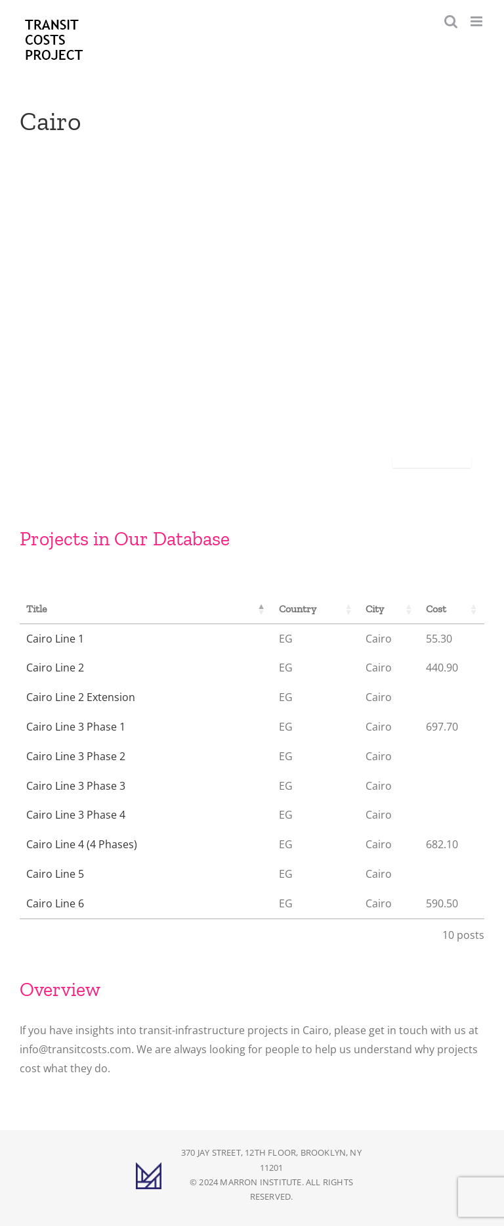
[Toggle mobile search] (450, 21)
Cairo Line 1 (55, 638)
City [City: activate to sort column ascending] (375, 608)
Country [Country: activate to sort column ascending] (297, 608)
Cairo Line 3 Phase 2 (75, 756)
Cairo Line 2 (55, 667)
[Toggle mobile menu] (477, 21)
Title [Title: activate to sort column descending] (36, 608)
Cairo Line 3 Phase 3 (75, 786)
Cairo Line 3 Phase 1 (75, 726)
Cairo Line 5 (55, 874)
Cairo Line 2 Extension (80, 697)
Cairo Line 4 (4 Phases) (81, 844)
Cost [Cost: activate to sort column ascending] (436, 608)
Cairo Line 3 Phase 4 (75, 814)
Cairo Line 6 (55, 903)
